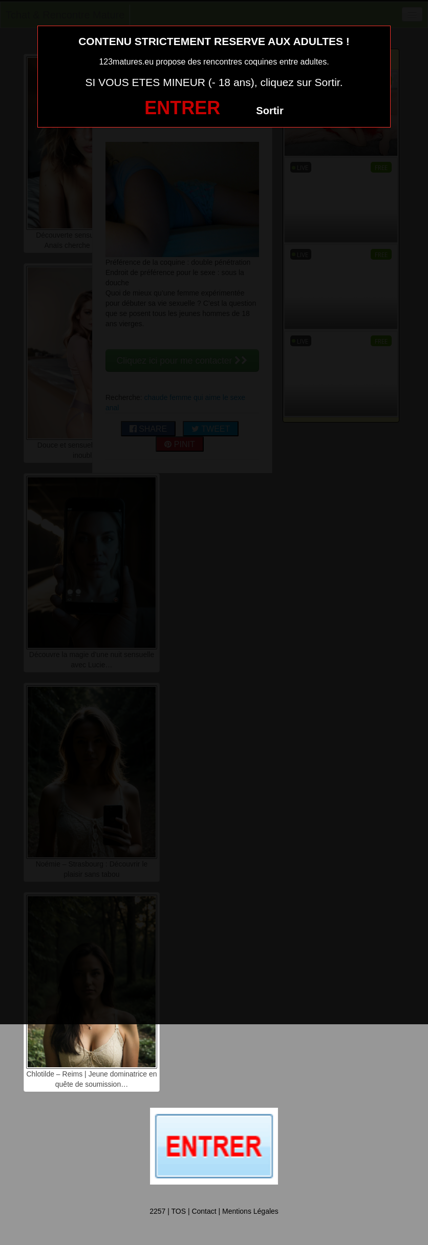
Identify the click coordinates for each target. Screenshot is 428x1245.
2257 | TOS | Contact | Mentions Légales (214, 1211)
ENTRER (182, 107)
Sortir (269, 110)
